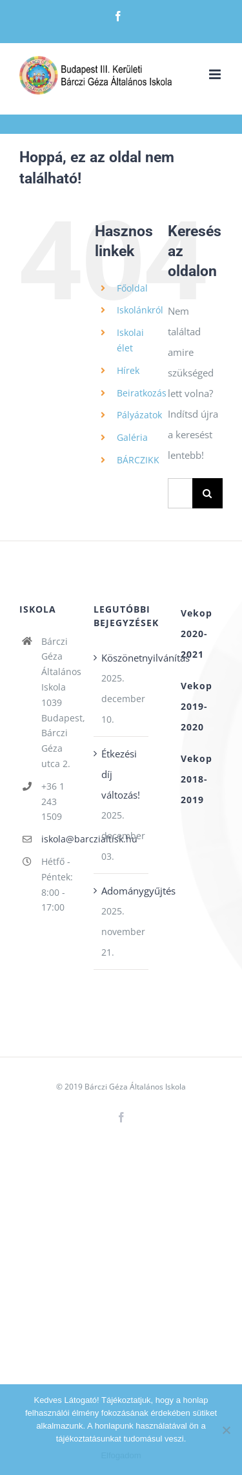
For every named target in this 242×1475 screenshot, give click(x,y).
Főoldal (132, 288)
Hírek (128, 370)
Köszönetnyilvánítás (121, 657)
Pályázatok (139, 415)
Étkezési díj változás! (120, 774)
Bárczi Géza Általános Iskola (135, 1086)
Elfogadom (121, 1455)
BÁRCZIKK (138, 460)
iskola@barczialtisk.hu (57, 839)
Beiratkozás (141, 393)
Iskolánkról (140, 310)
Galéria (132, 437)
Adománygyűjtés (121, 890)
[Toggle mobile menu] (216, 74)
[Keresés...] (180, 493)
